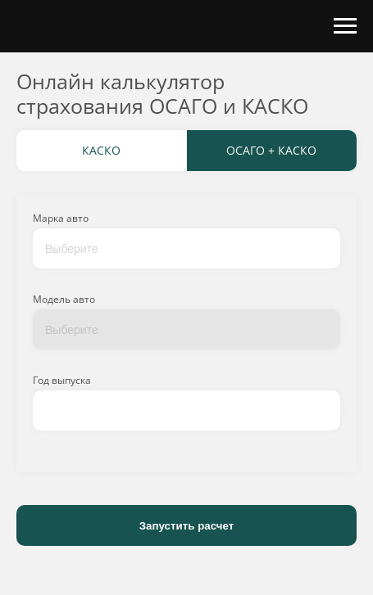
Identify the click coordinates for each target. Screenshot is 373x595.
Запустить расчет (186, 526)
